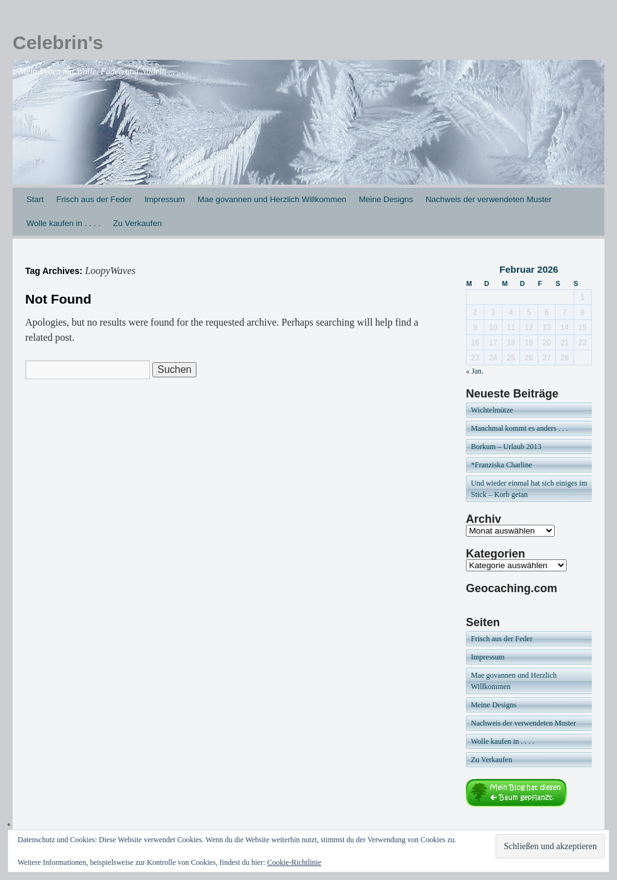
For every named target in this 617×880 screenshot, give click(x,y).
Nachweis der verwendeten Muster (489, 199)
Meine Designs (386, 199)
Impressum (164, 199)
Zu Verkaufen (137, 223)
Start (34, 199)
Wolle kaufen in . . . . (63, 223)
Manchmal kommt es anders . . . (519, 428)
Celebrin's (58, 42)
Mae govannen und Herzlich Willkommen (272, 199)
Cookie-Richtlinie (294, 862)
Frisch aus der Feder (94, 199)
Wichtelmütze (492, 410)
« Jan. (475, 371)
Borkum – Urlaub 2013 (506, 446)
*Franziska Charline (501, 464)
